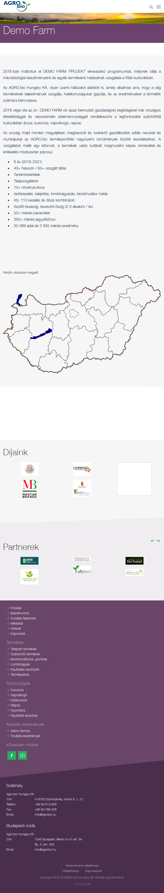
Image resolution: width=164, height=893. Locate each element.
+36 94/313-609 (46, 804)
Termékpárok (20, 674)
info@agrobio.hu (45, 814)
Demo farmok (20, 731)
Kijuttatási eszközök (25, 669)
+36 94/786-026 (46, 809)
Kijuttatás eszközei (24, 715)
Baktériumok (20, 613)
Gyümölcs (18, 710)
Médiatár (17, 623)
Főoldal (16, 608)
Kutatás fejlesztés (23, 618)
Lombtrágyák (20, 664)
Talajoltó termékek (24, 649)
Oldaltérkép (70, 871)
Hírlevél (16, 628)
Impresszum (93, 871)
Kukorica (17, 690)
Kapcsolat (18, 633)
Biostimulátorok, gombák (29, 659)
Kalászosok (19, 700)
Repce (15, 705)
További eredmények (25, 736)
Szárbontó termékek (25, 654)
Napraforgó (19, 695)
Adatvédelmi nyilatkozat (82, 865)
